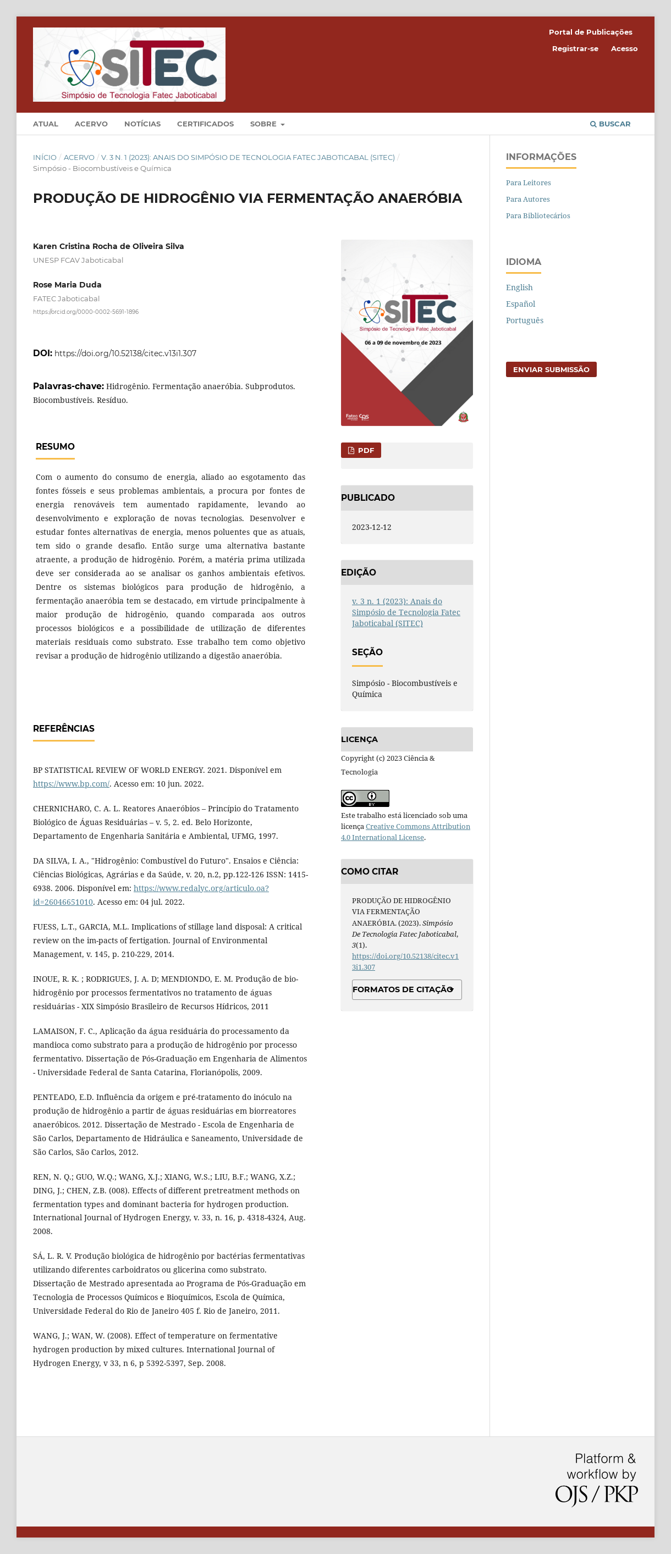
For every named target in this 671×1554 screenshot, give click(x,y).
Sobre (264, 123)
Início (45, 157)
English (519, 287)
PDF (365, 450)
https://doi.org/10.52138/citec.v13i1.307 (125, 353)
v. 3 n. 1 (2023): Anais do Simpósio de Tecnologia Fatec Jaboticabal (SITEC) (248, 157)
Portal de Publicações (590, 31)
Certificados (205, 123)
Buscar (610, 123)
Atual (45, 123)
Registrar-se (575, 48)
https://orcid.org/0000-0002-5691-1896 (86, 312)
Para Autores (528, 199)
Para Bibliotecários (538, 215)
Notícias (142, 123)
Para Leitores (528, 182)
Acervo (91, 123)
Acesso (624, 48)
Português (524, 320)
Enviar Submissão (551, 369)
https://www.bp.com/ (71, 783)
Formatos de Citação (403, 989)
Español (520, 303)
